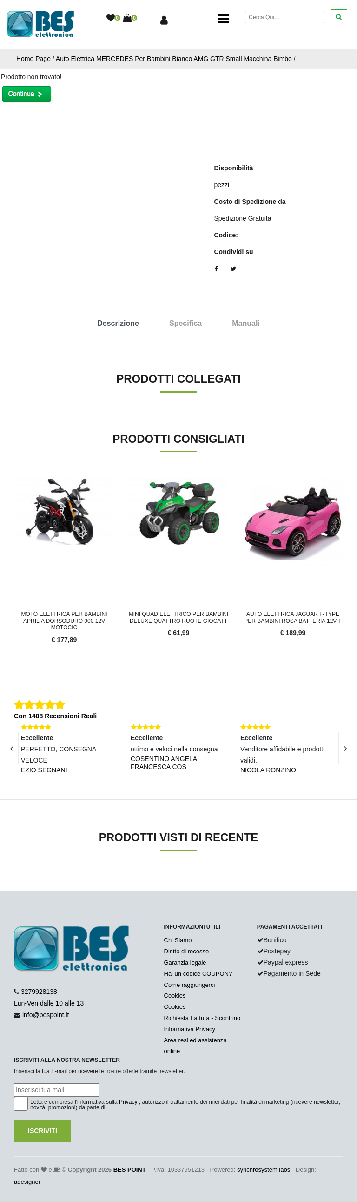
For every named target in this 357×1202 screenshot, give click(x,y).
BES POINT (129, 1169)
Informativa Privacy (190, 1029)
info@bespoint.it (45, 1015)
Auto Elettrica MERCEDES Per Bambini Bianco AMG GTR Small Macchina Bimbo (174, 58)
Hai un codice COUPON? (198, 973)
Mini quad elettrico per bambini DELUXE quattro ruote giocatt (179, 617)
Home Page (33, 58)
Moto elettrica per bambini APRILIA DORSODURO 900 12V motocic (64, 621)
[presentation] (345, 748)
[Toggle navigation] (223, 19)
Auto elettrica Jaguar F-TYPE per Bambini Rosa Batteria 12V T (293, 617)
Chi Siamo (178, 940)
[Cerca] (284, 17)
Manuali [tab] (246, 323)
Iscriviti (42, 1130)
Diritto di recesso (186, 951)
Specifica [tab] (185, 323)
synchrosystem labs (263, 1169)
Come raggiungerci (189, 984)
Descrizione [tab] (118, 323)
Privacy (128, 1102)
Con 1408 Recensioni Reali (55, 716)
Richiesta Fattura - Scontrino (202, 1017)
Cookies (175, 995)
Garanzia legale (185, 962)
